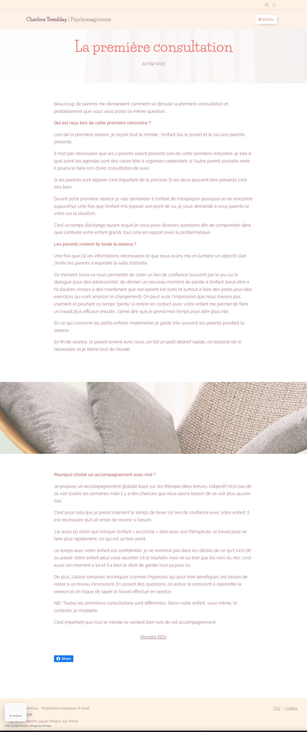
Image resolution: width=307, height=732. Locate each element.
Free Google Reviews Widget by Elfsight (28, 725)
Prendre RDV (153, 637)
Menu (266, 20)
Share (63, 659)
